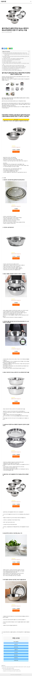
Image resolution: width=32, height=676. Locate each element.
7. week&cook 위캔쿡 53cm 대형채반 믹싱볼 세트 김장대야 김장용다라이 (14, 66)
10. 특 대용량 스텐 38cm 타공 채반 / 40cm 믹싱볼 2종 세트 (12, 70)
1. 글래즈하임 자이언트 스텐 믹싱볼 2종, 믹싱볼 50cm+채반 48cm (13, 58)
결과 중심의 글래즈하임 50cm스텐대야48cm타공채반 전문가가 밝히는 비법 (15, 666)
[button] (28, 51)
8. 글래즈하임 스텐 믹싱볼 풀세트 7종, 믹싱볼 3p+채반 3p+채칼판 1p (14, 67)
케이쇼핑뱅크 (16, 641)
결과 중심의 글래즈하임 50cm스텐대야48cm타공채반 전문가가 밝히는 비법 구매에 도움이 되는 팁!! (17, 55)
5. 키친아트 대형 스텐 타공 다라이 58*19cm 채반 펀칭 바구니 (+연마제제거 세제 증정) (16, 64)
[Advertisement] (16, 40)
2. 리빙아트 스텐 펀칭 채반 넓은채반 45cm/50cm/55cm (11, 59)
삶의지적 (16, 644)
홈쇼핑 (4, 665)
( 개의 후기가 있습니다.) (16, 147)
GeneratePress (19, 674)
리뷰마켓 (3, 1)
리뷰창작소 (16, 657)
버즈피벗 (16, 652)
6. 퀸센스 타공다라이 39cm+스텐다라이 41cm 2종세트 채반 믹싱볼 (13, 65)
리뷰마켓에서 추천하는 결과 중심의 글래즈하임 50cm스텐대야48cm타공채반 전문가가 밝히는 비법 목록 (16, 57)
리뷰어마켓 (16, 660)
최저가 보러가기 (16, 151)
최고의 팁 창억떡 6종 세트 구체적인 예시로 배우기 (11, 669)
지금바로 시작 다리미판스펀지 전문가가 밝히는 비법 (11, 670)
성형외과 (16, 649)
